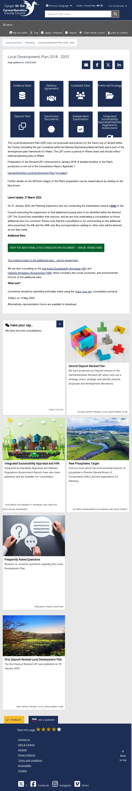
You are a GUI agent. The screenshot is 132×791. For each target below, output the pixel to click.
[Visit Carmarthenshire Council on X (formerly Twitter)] (22, 784)
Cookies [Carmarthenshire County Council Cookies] (22, 770)
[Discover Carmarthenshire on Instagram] (61, 784)
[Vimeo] (81, 784)
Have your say (54, 409)
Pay (34, 32)
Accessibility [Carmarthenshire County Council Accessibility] (24, 765)
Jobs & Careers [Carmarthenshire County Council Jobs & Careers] (26, 744)
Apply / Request (51, 32)
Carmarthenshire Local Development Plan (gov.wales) (38, 172)
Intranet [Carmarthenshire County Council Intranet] (22, 750)
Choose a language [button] (59, 5)
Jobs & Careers (118, 32)
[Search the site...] (78, 14)
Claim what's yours (92, 32)
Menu (7, 24)
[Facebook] (39, 784)
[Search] (115, 14)
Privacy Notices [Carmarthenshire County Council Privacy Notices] (26, 755)
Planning (29, 42)
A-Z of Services (118, 5)
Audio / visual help (89, 5)
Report (71, 32)
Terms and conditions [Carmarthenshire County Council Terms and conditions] (30, 760)
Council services (13, 42)
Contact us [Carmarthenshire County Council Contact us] (24, 739)
